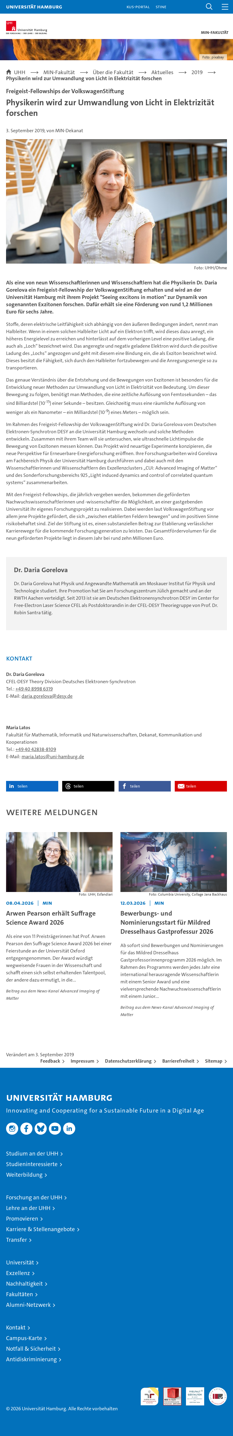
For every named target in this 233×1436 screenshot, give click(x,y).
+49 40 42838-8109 (35, 749)
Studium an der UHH (32, 1153)
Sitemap (213, 1061)
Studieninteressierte (32, 1164)
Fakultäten (19, 1294)
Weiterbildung (24, 1175)
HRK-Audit (192, 1393)
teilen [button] (22, 786)
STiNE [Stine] (161, 6)
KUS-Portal (138, 6)
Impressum (82, 1061)
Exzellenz (18, 1273)
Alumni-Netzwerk (28, 1305)
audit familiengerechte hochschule (149, 1396)
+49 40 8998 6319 (34, 689)
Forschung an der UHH (34, 1197)
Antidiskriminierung (31, 1359)
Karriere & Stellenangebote (40, 1229)
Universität (20, 1262)
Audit (169, 1390)
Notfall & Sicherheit (31, 1348)
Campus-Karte (24, 1338)
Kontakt (15, 1327)
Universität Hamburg (34, 6)
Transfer (16, 1240)
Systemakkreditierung (218, 1390)
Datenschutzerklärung (128, 1061)
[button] (209, 7)
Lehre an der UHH (28, 1208)
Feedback (50, 1061)
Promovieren (22, 1218)
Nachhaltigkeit (24, 1283)
